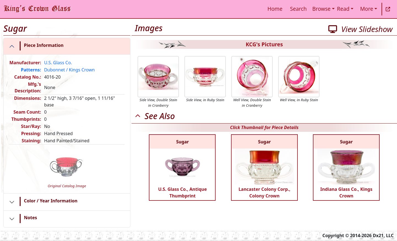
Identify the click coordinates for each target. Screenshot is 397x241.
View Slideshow (360, 29)
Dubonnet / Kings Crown (69, 70)
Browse (321, 8)
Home (275, 8)
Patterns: (31, 70)
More (366, 8)
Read (343, 8)
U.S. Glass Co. (58, 63)
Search (298, 8)
